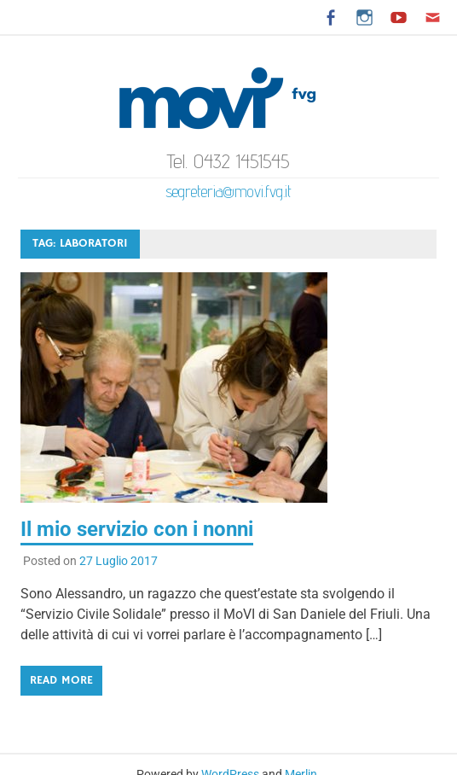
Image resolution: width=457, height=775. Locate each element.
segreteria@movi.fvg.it (228, 191)
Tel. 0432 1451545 (228, 161)
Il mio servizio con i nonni (136, 529)
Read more (61, 680)
